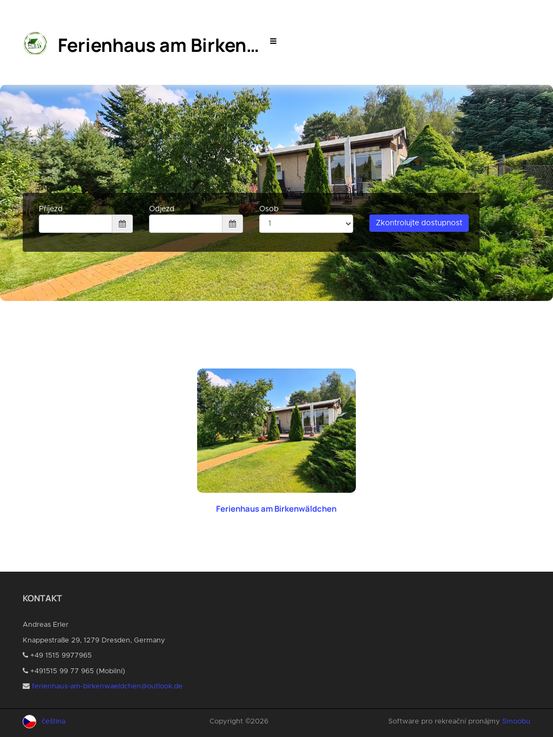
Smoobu (516, 721)
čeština (53, 721)
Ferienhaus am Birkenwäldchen (276, 508)
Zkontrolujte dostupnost (419, 223)
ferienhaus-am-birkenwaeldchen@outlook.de (107, 686)
